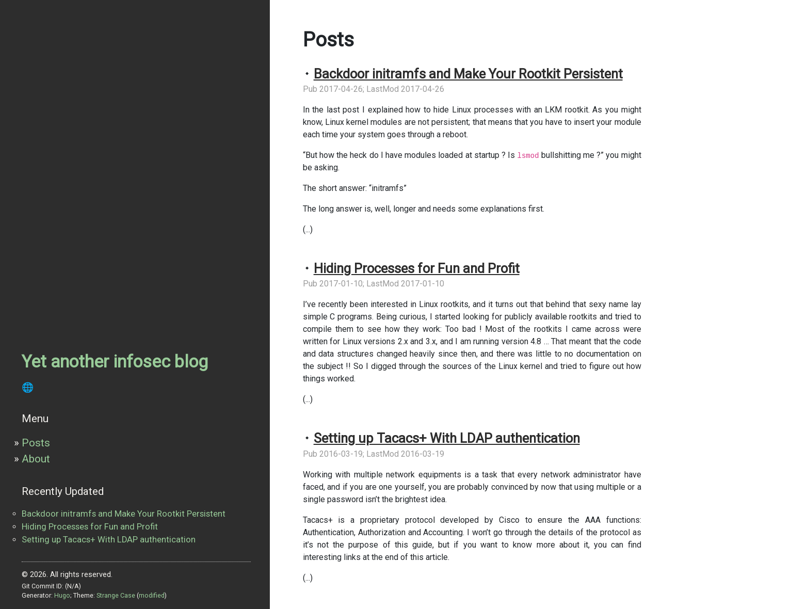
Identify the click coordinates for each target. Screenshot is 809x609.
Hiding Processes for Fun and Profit (90, 527)
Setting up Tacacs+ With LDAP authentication (109, 539)
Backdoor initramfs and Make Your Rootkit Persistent (123, 514)
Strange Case (115, 595)
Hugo (62, 595)
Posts (36, 443)
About (36, 459)
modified (152, 595)
